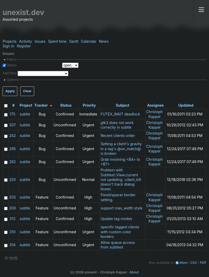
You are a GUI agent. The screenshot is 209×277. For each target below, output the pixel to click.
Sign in (8, 46)
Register (24, 46)
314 (12, 245)
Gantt (73, 41)
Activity (25, 41)
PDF (203, 263)
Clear (27, 91)
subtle (25, 114)
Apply (10, 91)
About (134, 272)
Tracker (41, 105)
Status (11, 65)
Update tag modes (116, 218)
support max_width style (121, 208)
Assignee (155, 105)
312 (13, 218)
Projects (10, 41)
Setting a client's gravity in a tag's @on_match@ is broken (121, 148)
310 (13, 232)
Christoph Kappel (154, 114)
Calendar (88, 41)
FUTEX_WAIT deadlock (120, 114)
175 (12, 114)
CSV (193, 263)
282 (12, 161)
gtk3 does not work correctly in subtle (117, 124)
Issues (39, 41)
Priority (89, 105)
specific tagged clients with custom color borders (119, 231)
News (104, 41)
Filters (11, 59)
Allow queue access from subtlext (117, 244)
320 (12, 179)
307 (12, 125)
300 (12, 208)
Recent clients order (117, 135)
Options (13, 80)
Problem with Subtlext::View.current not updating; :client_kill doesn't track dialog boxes (120, 179)
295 (12, 149)
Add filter (10, 73)
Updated (185, 105)
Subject (122, 105)
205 (12, 197)
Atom (183, 263)
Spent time (57, 41)
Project (26, 105)
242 (12, 135)
